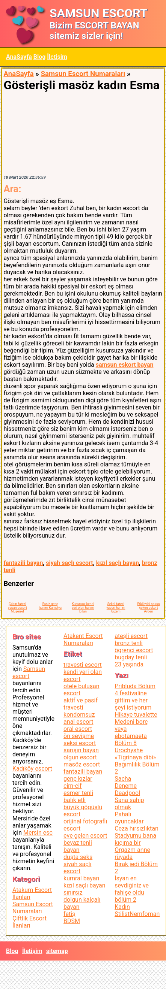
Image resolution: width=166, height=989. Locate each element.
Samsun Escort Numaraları (83, 74)
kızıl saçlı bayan (117, 562)
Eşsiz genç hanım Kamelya (50, 606)
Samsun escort (28, 672)
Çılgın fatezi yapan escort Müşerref (17, 607)
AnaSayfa (19, 56)
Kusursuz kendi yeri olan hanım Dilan (83, 607)
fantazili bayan (23, 562)
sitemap (57, 951)
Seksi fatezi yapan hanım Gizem (115, 607)
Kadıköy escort (32, 768)
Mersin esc (38, 832)
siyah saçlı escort (69, 562)
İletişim (57, 56)
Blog (39, 56)
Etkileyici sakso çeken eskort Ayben (148, 607)
